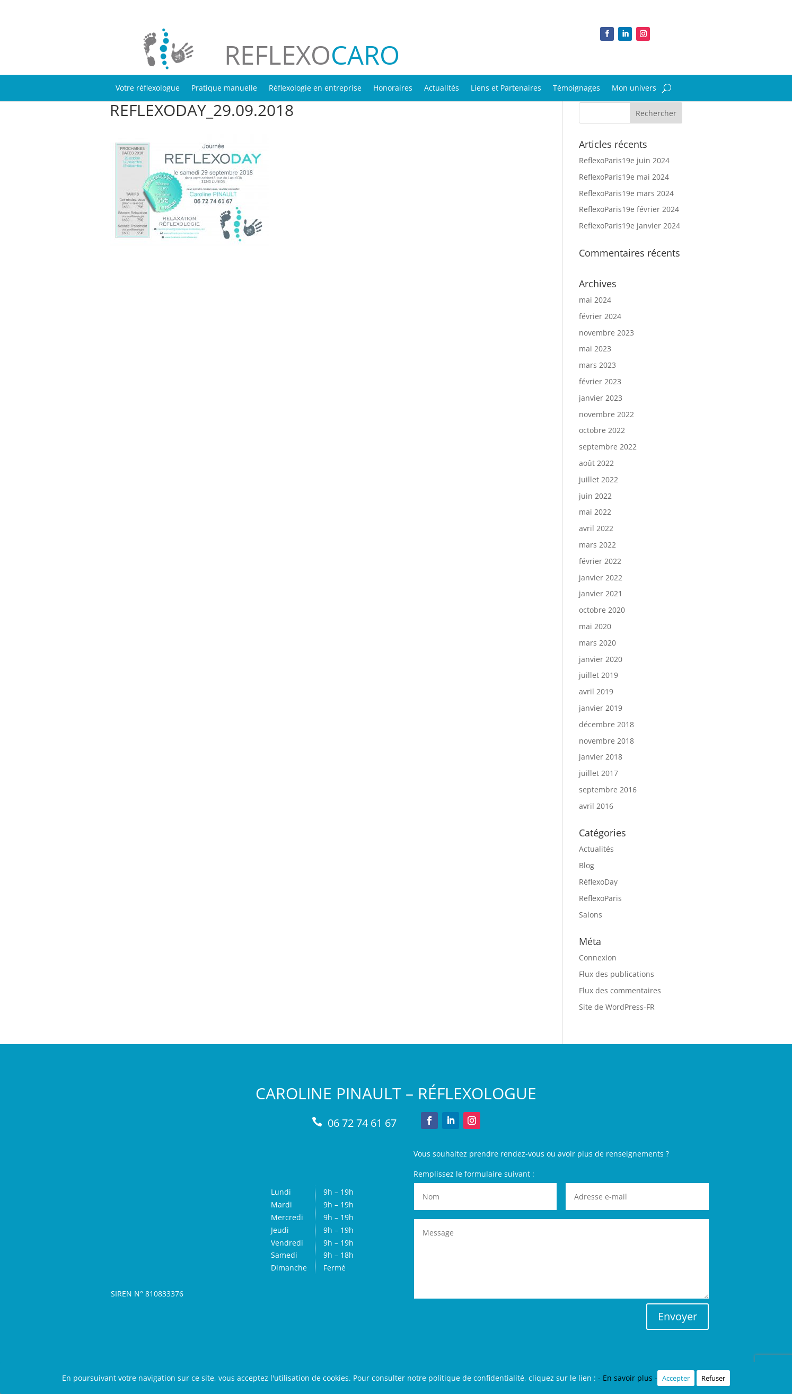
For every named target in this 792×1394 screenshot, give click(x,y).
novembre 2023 (606, 333)
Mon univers (634, 88)
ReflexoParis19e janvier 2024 (629, 225)
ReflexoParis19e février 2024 (629, 209)
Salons (590, 915)
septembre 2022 (608, 447)
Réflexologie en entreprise (315, 88)
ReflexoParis (600, 898)
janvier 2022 (600, 577)
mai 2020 (595, 626)
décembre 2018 (606, 724)
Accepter (676, 1378)
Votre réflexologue (148, 88)
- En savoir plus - (627, 1378)
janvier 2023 (600, 398)
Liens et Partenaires (506, 88)
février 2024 (600, 316)
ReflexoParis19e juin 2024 (624, 160)
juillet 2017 (598, 773)
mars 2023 (597, 365)
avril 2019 (596, 691)
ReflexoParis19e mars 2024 (626, 193)
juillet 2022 (598, 479)
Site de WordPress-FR (617, 1007)
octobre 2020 (602, 610)
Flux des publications (616, 974)
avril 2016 (596, 806)
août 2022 (596, 463)
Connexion (598, 957)
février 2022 (600, 561)
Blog (586, 865)
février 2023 (600, 381)
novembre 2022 (606, 414)
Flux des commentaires (620, 990)
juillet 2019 (598, 675)
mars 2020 (597, 643)
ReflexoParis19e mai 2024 (624, 177)
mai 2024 (595, 300)
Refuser (713, 1378)
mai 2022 (595, 512)
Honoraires (392, 88)
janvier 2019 (600, 708)
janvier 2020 (600, 659)
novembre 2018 (606, 741)
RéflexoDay (598, 882)
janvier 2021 (600, 593)
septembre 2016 (608, 789)
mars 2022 (597, 545)
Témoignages (576, 88)
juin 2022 (595, 496)
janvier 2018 (600, 757)
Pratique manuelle (224, 88)
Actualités (441, 88)
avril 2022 (596, 528)
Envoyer (677, 1316)
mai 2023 (595, 348)
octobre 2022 (602, 430)
